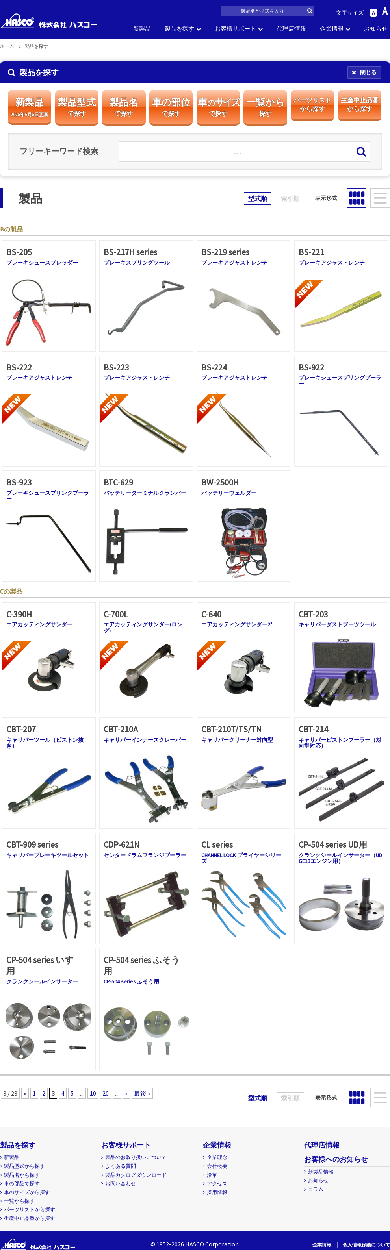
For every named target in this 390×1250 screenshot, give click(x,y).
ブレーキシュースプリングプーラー (340, 380)
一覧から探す (19, 1201)
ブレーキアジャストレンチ (234, 262)
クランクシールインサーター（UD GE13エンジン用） (340, 858)
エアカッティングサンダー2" (236, 624)
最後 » (142, 1093)
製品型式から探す (24, 1166)
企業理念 (217, 1157)
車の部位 (171, 107)
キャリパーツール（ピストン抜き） (45, 742)
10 (93, 1093)
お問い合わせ (120, 1183)
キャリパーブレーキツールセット (47, 855)
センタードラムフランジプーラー (145, 855)
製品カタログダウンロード (136, 1175)
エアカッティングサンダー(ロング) (143, 627)
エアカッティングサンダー (39, 624)
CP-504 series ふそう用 (131, 981)
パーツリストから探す (29, 1209)
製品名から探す (22, 1175)
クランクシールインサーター (42, 981)
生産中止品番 (359, 104)
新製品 (142, 28)
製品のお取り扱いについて (136, 1157)
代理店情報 (291, 28)
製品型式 (76, 107)
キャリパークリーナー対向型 (237, 739)
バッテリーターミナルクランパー (145, 492)
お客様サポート (235, 28)
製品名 (123, 107)
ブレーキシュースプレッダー (42, 262)
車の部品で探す (22, 1183)
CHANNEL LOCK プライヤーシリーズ (241, 858)
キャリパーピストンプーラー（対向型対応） (340, 742)
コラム (315, 1189)
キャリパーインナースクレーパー (145, 739)
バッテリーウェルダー (228, 492)
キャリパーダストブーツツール (337, 624)
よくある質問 (120, 1166)
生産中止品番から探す (29, 1218)
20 (105, 1093)
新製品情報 (321, 1172)
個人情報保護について (366, 1245)
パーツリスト (312, 104)
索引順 (290, 198)
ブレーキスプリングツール (137, 262)
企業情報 (332, 28)
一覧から (265, 107)
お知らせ (376, 28)
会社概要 (217, 1166)
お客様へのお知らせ (336, 1159)
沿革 (212, 1175)
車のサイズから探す (27, 1192)
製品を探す (179, 28)
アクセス (217, 1183)
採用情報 (217, 1192)
